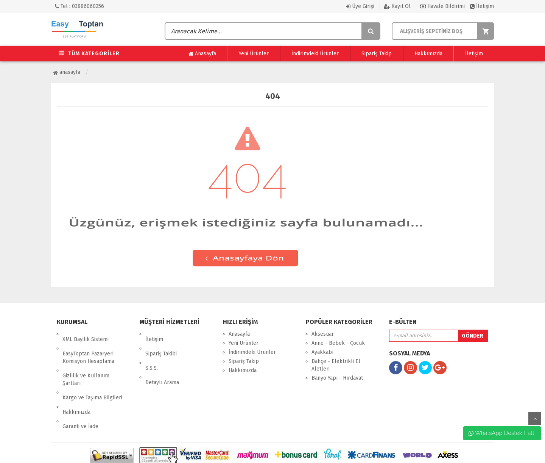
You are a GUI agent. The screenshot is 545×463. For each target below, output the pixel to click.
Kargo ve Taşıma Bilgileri (92, 376)
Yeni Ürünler (254, 53)
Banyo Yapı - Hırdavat (337, 378)
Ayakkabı (322, 352)
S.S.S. (151, 352)
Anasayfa (202, 54)
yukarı (534, 418)
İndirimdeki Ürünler (315, 53)
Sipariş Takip (376, 53)
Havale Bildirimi (442, 6)
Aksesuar (322, 334)
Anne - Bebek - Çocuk (338, 343)
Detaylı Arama (162, 361)
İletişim (482, 6)
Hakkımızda (428, 53)
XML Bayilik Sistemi (85, 334)
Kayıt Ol (397, 6)
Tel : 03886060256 (79, 6)
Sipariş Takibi (161, 343)
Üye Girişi (360, 6)
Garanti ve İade (80, 394)
